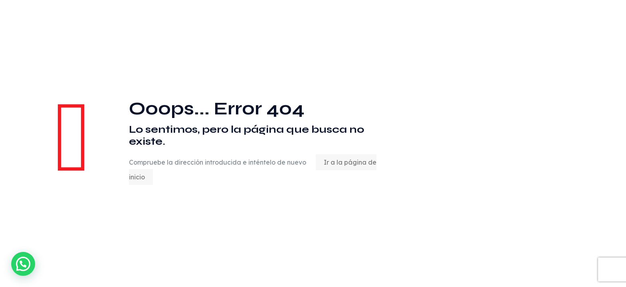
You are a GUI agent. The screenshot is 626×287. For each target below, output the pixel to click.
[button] (23, 264)
